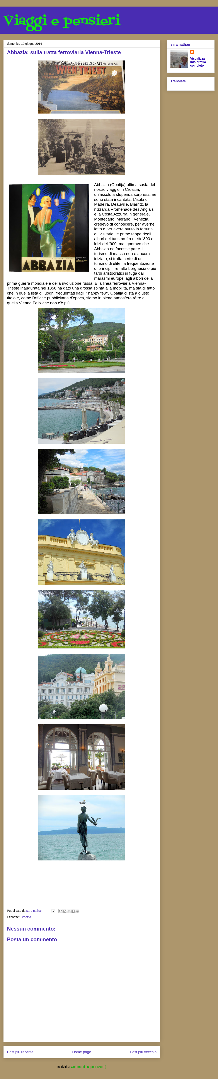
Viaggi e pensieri (61, 21)
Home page (81, 1052)
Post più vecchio (143, 1052)
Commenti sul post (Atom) (88, 1067)
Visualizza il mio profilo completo (198, 62)
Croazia (25, 917)
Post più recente (20, 1052)
